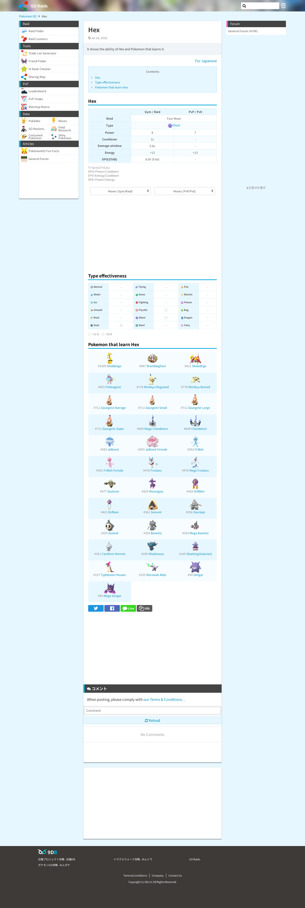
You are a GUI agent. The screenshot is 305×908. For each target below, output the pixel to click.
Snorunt (156, 512)
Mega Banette (199, 533)
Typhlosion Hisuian (113, 575)
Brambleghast (156, 366)
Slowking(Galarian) (199, 554)
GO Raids (39, 6)
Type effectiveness (107, 82)
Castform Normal (113, 554)
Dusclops (199, 512)
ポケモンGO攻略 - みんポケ (54, 865)
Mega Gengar (113, 596)
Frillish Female (113, 470)
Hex (97, 77)
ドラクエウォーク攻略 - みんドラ (133, 859)
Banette (156, 533)
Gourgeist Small (156, 407)
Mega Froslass (199, 470)
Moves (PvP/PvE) (184, 191)
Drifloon (113, 512)
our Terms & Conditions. (163, 699)
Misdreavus (156, 554)
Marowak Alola (156, 575)
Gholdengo (114, 366)
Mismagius (156, 491)
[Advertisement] (152, 233)
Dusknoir (113, 491)
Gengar (198, 575)
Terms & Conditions (135, 875)
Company (158, 875)
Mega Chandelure (156, 428)
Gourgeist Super (113, 428)
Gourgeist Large (199, 407)
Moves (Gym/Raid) (120, 191)
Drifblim (199, 491)
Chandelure (199, 428)
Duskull (113, 533)
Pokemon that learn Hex (111, 87)
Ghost (174, 125)
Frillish (199, 449)
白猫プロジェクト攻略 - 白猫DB (56, 859)
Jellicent (113, 449)
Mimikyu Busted (199, 387)
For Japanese (206, 60)
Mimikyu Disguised (156, 387)
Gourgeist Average (113, 407)
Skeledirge (199, 366)
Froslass (156, 470)
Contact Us (175, 875)
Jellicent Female (156, 449)
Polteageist (113, 387)
